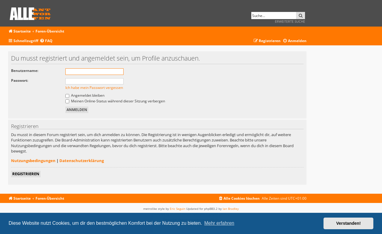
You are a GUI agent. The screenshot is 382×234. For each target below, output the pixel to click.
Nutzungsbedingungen (33, 160)
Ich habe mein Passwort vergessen (94, 87)
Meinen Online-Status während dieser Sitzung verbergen (115, 101)
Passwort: (19, 80)
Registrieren (25, 173)
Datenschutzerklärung (81, 160)
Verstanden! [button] (348, 223)
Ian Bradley (231, 209)
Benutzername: (24, 70)
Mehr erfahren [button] (219, 223)
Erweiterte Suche (290, 21)
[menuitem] (46, 41)
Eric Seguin (177, 209)
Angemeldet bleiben (84, 95)
